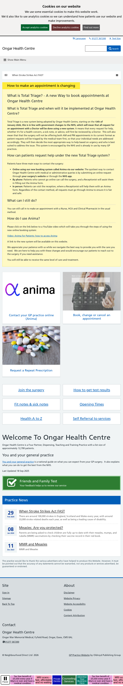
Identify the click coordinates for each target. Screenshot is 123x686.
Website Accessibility (75, 604)
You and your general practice (18, 461)
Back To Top (8, 604)
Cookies (68, 609)
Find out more (91, 27)
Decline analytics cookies (66, 27)
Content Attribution (74, 615)
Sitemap (6, 598)
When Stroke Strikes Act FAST (27, 75)
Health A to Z (31, 418)
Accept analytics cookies (35, 27)
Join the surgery (31, 390)
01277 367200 (97, 38)
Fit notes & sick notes (31, 404)
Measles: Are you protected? (41, 528)
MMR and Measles (33, 544)
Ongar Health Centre (18, 48)
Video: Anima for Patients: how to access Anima (32, 235)
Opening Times (92, 404)
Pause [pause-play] (5, 682)
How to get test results (91, 390)
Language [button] (79, 38)
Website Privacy (72, 598)
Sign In (5, 592)
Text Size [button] (115, 38)
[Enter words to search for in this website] (96, 48)
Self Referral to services (92, 418)
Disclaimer (69, 592)
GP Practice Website (79, 655)
